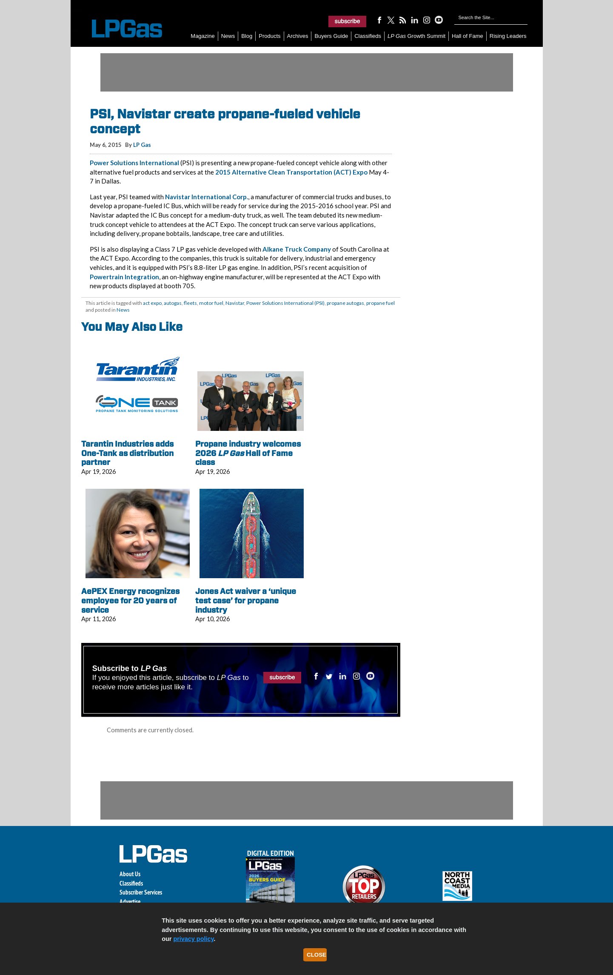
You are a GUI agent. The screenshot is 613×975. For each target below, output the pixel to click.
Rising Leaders (508, 36)
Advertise (130, 902)
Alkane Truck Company (296, 249)
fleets (190, 303)
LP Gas (142, 144)
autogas (173, 303)
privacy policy (193, 938)
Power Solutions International (134, 162)
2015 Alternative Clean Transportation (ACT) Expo (291, 172)
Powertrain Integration (124, 277)
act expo (152, 303)
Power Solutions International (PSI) (285, 303)
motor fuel (211, 303)
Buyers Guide (331, 36)
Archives (297, 36)
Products (269, 36)
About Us (130, 874)
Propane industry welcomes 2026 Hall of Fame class (248, 453)
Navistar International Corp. (206, 197)
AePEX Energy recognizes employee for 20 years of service (130, 600)
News (228, 36)
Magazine (202, 36)
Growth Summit (416, 36)
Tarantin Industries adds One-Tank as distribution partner (127, 453)
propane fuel (380, 303)
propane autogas (345, 303)
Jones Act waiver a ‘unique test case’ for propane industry (245, 600)
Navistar (234, 303)
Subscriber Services (141, 892)
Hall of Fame (467, 36)
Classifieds (367, 36)
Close (316, 955)
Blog (246, 36)
